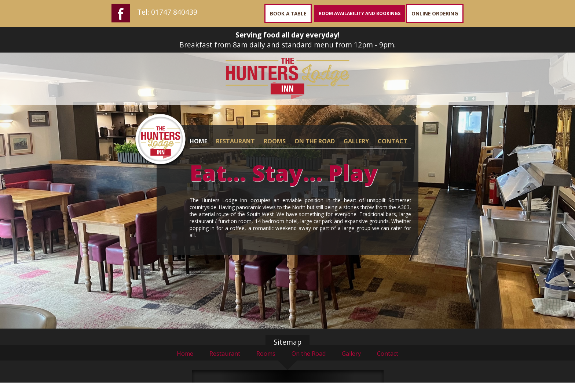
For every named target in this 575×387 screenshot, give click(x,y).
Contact (387, 354)
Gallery (351, 354)
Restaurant (224, 354)
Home (185, 354)
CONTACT (392, 141)
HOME (198, 141)
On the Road (309, 354)
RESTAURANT (235, 141)
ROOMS (275, 141)
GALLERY (356, 141)
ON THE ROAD (314, 141)
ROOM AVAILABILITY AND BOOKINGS (359, 13)
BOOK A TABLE (288, 13)
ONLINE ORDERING (434, 13)
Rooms (265, 354)
